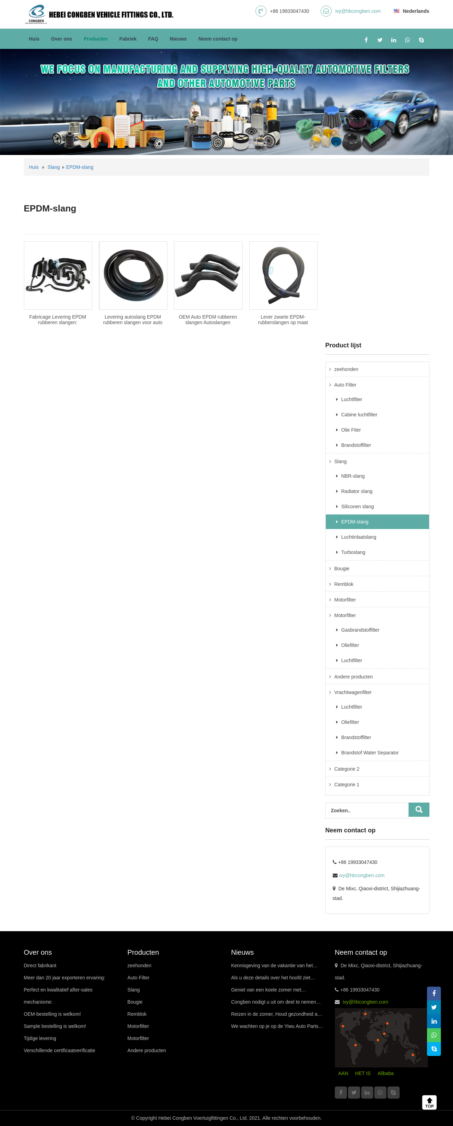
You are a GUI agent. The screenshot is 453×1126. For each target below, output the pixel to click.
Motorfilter (345, 600)
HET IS (363, 1073)
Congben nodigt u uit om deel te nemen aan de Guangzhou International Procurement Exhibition (273, 1003)
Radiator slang (357, 491)
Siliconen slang (357, 506)
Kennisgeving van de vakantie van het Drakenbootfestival (272, 967)
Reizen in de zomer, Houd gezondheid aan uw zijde (277, 1015)
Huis (34, 39)
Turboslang (353, 552)
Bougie (342, 568)
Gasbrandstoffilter (360, 630)
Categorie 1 (346, 784)
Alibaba (385, 1073)
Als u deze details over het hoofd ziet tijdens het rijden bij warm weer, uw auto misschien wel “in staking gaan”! (274, 979)
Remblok (344, 584)
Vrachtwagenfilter (353, 692)
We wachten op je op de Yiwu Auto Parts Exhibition (275, 1027)
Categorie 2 (346, 769)
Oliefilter (350, 645)
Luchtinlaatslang (358, 537)
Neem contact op (217, 39)
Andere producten (353, 676)
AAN (343, 1073)
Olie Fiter (351, 430)
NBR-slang (353, 476)
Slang (53, 167)
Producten (96, 39)
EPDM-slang (80, 167)
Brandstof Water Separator (370, 752)
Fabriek (128, 39)
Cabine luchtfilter (359, 414)
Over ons (61, 39)
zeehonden (346, 369)
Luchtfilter (352, 399)
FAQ (153, 39)
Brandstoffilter (356, 445)
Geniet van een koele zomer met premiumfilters (266, 991)
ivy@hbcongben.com (358, 11)
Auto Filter (345, 385)
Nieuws (178, 39)
